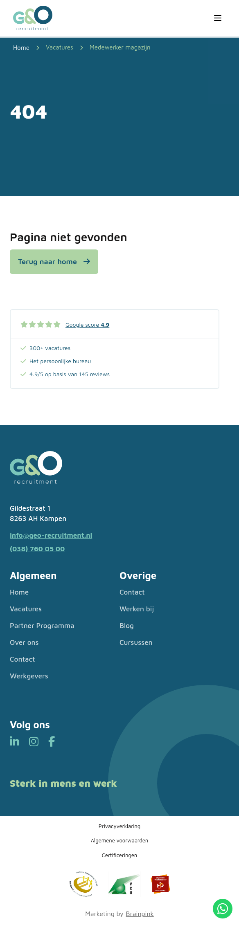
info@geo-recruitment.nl (51, 535)
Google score (87, 324)
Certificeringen (120, 855)
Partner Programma (42, 626)
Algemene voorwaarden (119, 840)
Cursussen (136, 642)
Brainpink (140, 913)
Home (19, 592)
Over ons (24, 642)
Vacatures (59, 47)
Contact (22, 659)
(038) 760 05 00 (37, 549)
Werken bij (137, 609)
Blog (127, 626)
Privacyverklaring (119, 826)
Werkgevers (29, 676)
